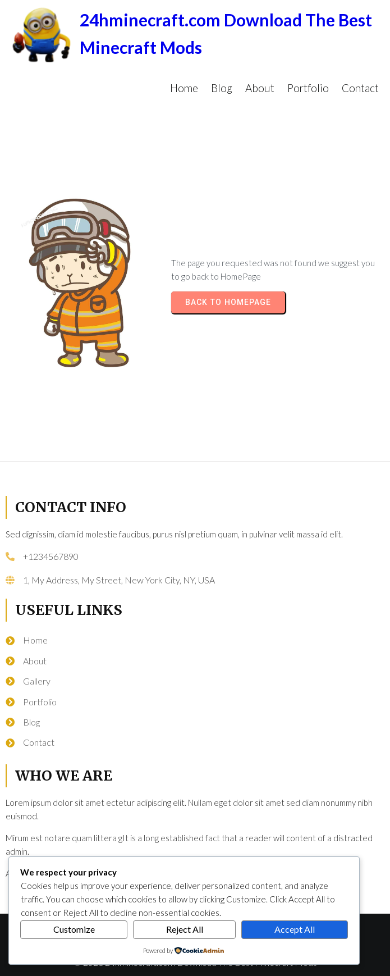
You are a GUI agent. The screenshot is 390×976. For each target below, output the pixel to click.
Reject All (184, 929)
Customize (74, 929)
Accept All (294, 929)
